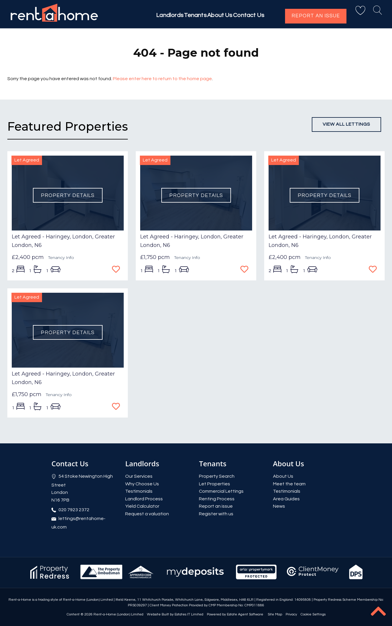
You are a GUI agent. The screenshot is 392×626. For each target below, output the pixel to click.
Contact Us (247, 15)
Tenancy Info (61, 257)
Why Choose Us (142, 484)
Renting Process (216, 499)
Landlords (151, 15)
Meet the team (289, 484)
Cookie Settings (313, 614)
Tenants (183, 15)
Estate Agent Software (245, 614)
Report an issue (316, 15)
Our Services (139, 476)
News (279, 506)
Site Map (275, 614)
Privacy (291, 614)
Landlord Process (144, 499)
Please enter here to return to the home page (162, 78)
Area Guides (286, 499)
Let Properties (214, 484)
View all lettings (346, 124)
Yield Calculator (142, 506)
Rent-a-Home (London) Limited (118, 614)
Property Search (216, 476)
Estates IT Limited (189, 614)
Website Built (158, 614)
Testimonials (139, 491)
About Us (212, 15)
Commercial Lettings (221, 491)
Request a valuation (147, 513)
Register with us (216, 513)
